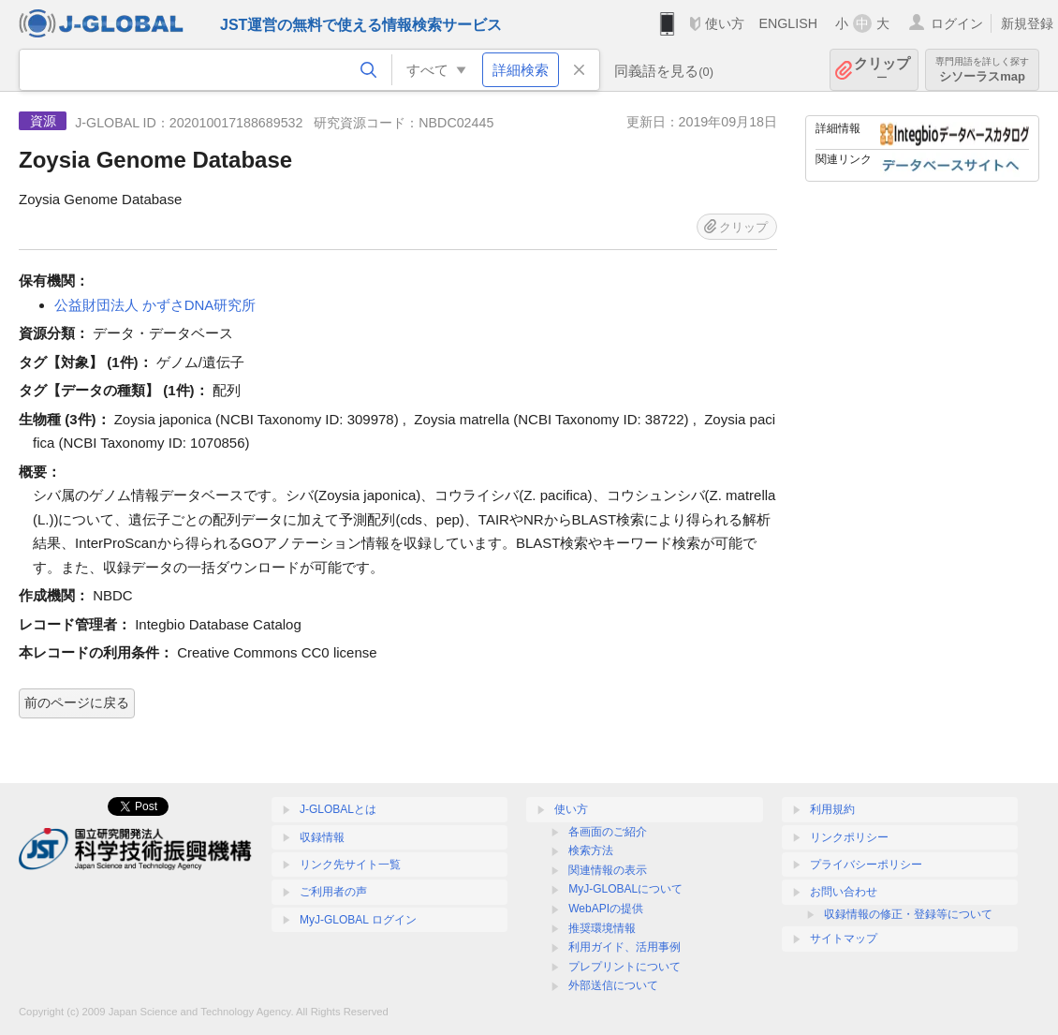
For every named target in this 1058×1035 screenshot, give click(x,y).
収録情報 (322, 837)
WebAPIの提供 (605, 908)
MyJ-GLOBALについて (625, 888)
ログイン (957, 23)
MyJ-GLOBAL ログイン (358, 919)
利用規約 (832, 809)
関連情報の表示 (607, 870)
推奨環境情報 (602, 928)
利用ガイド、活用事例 (624, 947)
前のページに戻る (76, 702)
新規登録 (1027, 23)
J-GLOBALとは (338, 809)
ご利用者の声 (333, 891)
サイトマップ (843, 938)
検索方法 (590, 850)
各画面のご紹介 (607, 831)
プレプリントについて (624, 966)
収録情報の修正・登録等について (908, 914)
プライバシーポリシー (866, 864)
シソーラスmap (982, 69)
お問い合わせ (843, 891)
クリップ (882, 69)
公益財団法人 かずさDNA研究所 (155, 305)
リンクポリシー (849, 837)
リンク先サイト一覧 (350, 864)
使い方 (724, 23)
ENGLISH (787, 23)
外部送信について (613, 985)
